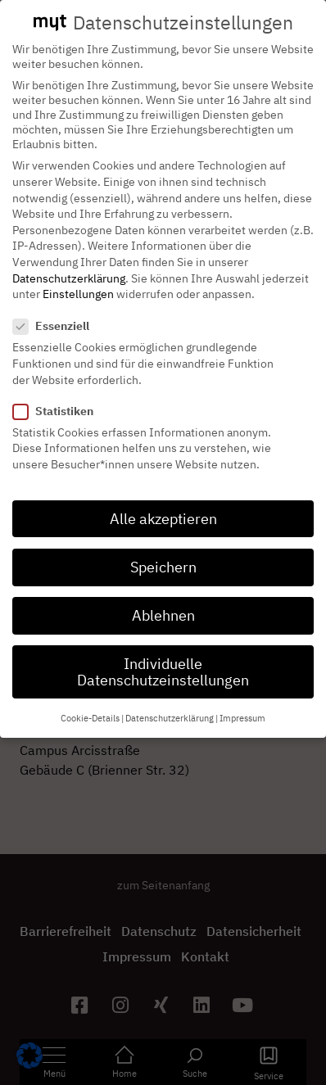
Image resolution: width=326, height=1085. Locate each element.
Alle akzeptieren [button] (163, 504)
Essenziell (56, 311)
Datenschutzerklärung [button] (169, 703)
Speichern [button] (163, 552)
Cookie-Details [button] (90, 703)
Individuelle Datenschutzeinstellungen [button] (163, 657)
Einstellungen (78, 279)
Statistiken (58, 396)
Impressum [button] (242, 703)
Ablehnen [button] (163, 600)
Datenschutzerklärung (68, 262)
